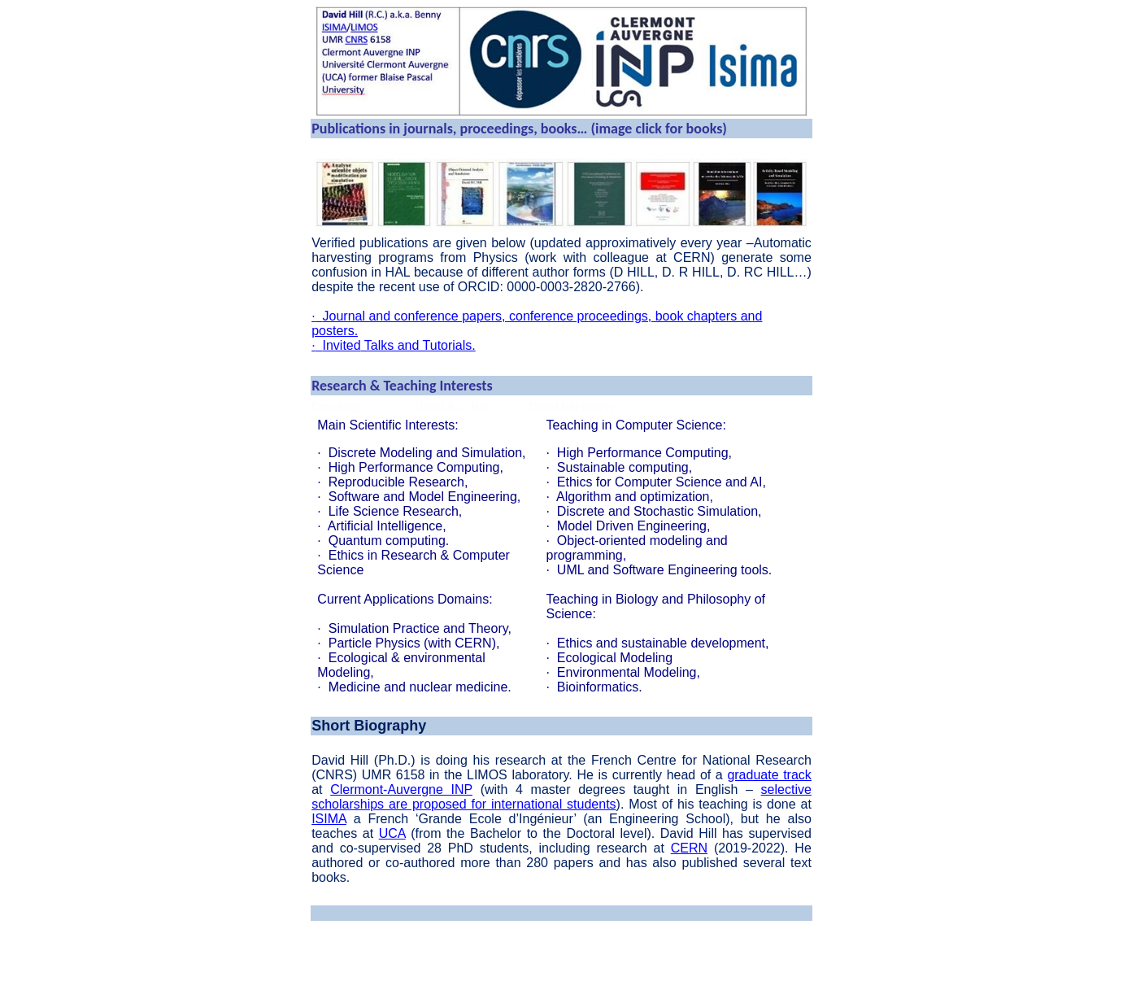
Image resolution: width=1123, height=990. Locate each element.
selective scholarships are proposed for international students (561, 797)
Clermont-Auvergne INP (401, 789)
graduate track (769, 775)
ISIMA (328, 819)
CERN (689, 848)
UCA (392, 833)
